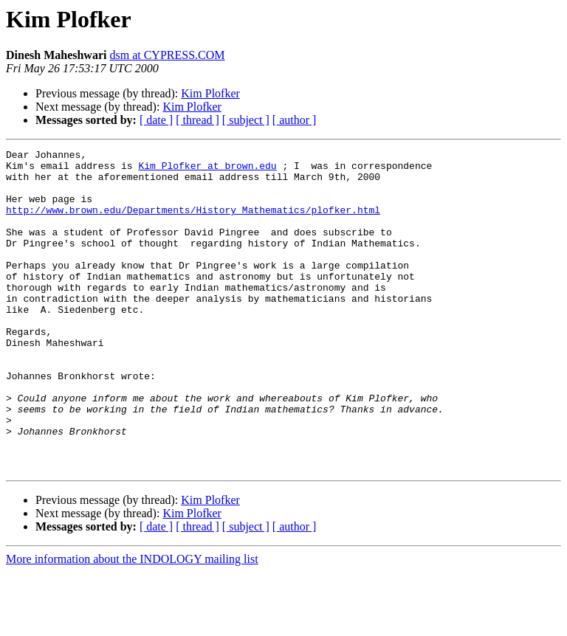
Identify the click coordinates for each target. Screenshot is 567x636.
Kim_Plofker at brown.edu (207, 169)
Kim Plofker (210, 93)
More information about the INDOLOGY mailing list (132, 623)
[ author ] (294, 120)
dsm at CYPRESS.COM (166, 55)
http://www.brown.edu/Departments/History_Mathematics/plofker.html (193, 222)
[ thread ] (197, 120)
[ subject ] (245, 120)
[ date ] (156, 120)
